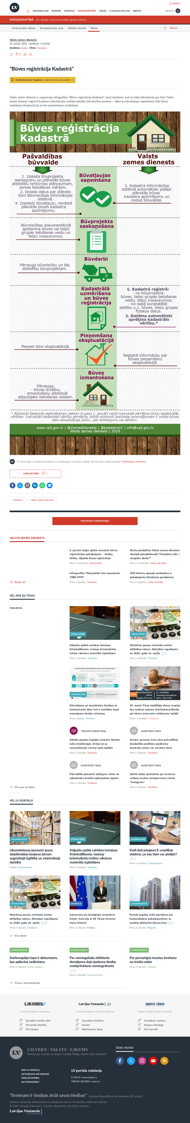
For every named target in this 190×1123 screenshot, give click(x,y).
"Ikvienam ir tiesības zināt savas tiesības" (48, 1095)
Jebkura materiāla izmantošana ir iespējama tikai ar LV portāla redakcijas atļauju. (59, 1102)
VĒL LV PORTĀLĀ (21, 800)
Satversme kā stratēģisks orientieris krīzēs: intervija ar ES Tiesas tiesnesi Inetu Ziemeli (92, 919)
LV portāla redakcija (86, 1070)
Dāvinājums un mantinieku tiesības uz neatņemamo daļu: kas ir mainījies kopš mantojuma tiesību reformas (94, 709)
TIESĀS (103, 11)
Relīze (24, 48)
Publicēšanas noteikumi (134, 462)
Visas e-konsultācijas (27, 983)
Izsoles (86, 1025)
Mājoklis (151, 928)
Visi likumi (32, 1029)
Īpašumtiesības (95, 975)
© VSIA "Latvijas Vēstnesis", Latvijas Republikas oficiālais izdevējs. (50, 1106)
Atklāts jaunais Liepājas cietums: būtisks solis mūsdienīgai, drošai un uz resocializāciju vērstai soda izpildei (95, 744)
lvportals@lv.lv (89, 1077)
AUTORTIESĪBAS (30, 1082)
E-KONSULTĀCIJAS (119, 11)
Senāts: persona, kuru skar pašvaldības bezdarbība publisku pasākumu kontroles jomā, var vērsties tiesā (154, 744)
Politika (91, 928)
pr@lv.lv (96, 1081)
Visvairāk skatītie (36, 1025)
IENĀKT (176, 4)
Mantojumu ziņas (92, 1029)
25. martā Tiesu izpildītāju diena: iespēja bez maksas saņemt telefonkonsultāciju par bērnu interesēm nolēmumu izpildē (155, 709)
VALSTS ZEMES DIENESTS (27, 538)
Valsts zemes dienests (23, 40)
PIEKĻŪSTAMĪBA (30, 1078)
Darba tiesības (35, 967)
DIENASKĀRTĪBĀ (87, 11)
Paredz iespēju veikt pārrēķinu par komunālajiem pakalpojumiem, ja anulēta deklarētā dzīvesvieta (151, 919)
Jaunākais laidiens (93, 1020)
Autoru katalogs (154, 1025)
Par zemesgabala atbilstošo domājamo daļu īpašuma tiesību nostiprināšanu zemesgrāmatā (93, 962)
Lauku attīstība (155, 582)
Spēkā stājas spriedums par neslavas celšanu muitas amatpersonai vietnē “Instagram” (152, 778)
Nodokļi (151, 967)
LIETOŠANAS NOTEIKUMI (35, 1074)
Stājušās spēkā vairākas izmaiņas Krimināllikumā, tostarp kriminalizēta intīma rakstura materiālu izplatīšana (93, 649)
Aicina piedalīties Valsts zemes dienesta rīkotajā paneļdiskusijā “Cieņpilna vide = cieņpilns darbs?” (155, 554)
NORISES (56, 11)
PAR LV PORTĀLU (30, 1070)
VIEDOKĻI (69, 11)
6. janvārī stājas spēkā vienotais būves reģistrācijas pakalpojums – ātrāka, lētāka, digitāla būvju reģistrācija (94, 554)
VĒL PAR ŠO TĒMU (22, 595)
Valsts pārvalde (158, 563)
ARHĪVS (137, 11)
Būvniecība (96, 563)
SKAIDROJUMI (41, 11)
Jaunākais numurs (155, 1020)
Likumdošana (25, 867)
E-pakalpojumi (155, 863)
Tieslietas (42, 48)
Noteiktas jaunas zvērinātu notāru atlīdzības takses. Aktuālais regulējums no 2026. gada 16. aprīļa (154, 649)
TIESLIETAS (16, 608)
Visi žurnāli (151, 1029)
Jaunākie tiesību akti (38, 1020)
